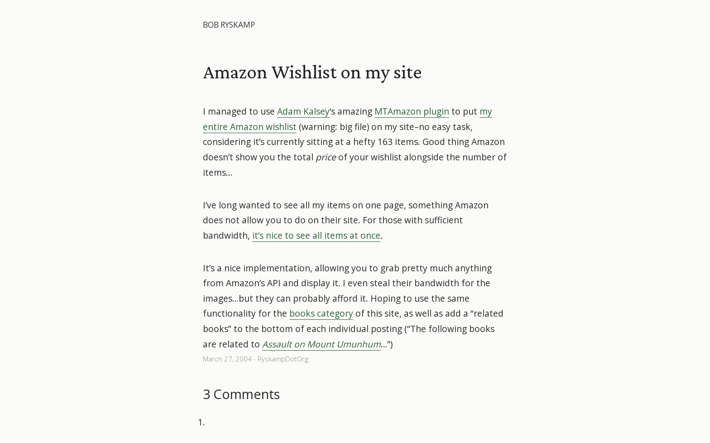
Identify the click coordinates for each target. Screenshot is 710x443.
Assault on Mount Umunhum (321, 344)
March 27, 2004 (227, 359)
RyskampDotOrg (283, 359)
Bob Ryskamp (229, 24)
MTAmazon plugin (411, 111)
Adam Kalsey (303, 111)
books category (321, 313)
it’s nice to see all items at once (316, 235)
